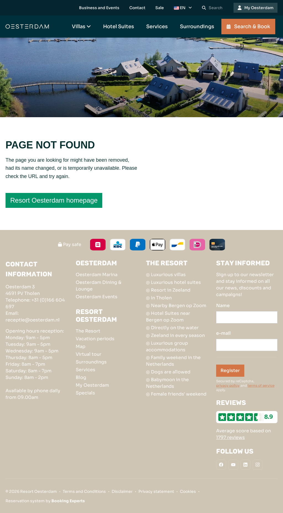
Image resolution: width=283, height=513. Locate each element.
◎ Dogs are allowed (168, 372)
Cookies (188, 491)
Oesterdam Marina (96, 275)
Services (85, 370)
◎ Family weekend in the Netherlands (173, 361)
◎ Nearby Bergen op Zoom (176, 305)
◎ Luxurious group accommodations (167, 346)
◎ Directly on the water (172, 328)
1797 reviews (230, 437)
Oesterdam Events (96, 297)
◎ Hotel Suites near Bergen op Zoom (168, 316)
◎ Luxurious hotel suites (173, 282)
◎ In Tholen (159, 298)
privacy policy (228, 385)
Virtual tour (88, 354)
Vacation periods (95, 339)
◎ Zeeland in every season (175, 335)
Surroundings (91, 362)
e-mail (223, 333)
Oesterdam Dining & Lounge (98, 285)
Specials (85, 393)
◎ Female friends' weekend (176, 394)
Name (223, 305)
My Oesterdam (92, 385)
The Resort (88, 331)
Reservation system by (45, 500)
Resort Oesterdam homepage (54, 200)
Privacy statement (156, 491)
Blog (81, 377)
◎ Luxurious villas (166, 275)
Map (80, 346)
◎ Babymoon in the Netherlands (167, 383)
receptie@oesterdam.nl (33, 320)
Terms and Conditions (84, 491)
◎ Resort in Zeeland (168, 290)
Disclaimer (122, 491)
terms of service (261, 385)
